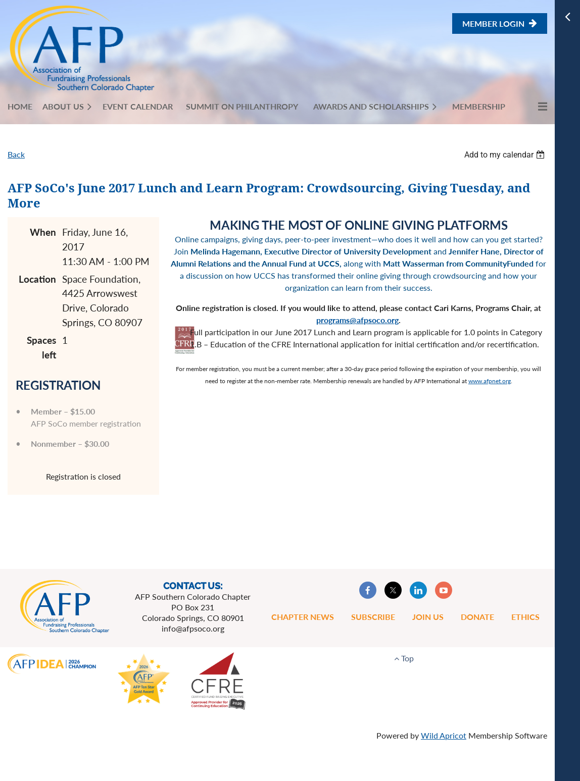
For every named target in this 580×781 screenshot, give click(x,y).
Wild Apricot (443, 735)
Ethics (525, 616)
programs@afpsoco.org (357, 320)
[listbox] (505, 154)
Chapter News (302, 616)
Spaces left (41, 347)
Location (37, 279)
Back (16, 154)
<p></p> (358, 470)
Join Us (428, 616)
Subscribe (373, 616)
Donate (477, 616)
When (43, 232)
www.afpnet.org (489, 381)
